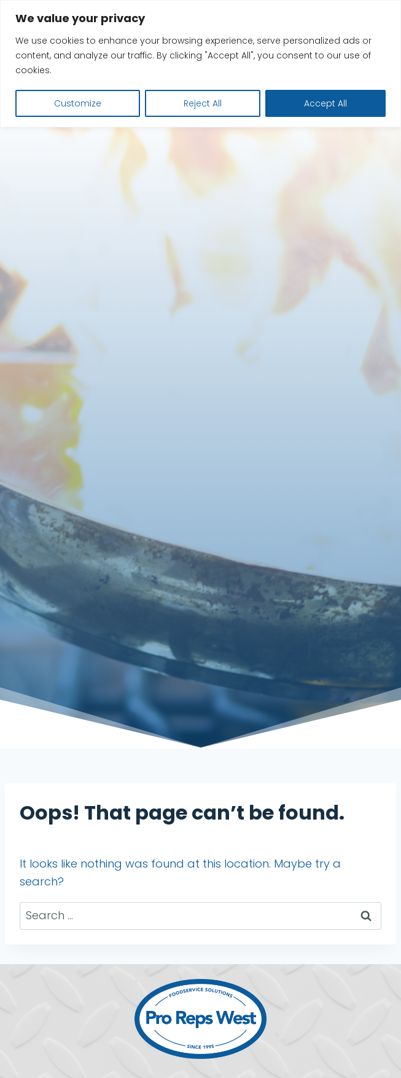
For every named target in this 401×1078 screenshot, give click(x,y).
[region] (200, 63)
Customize (77, 103)
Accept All (325, 103)
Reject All (203, 103)
